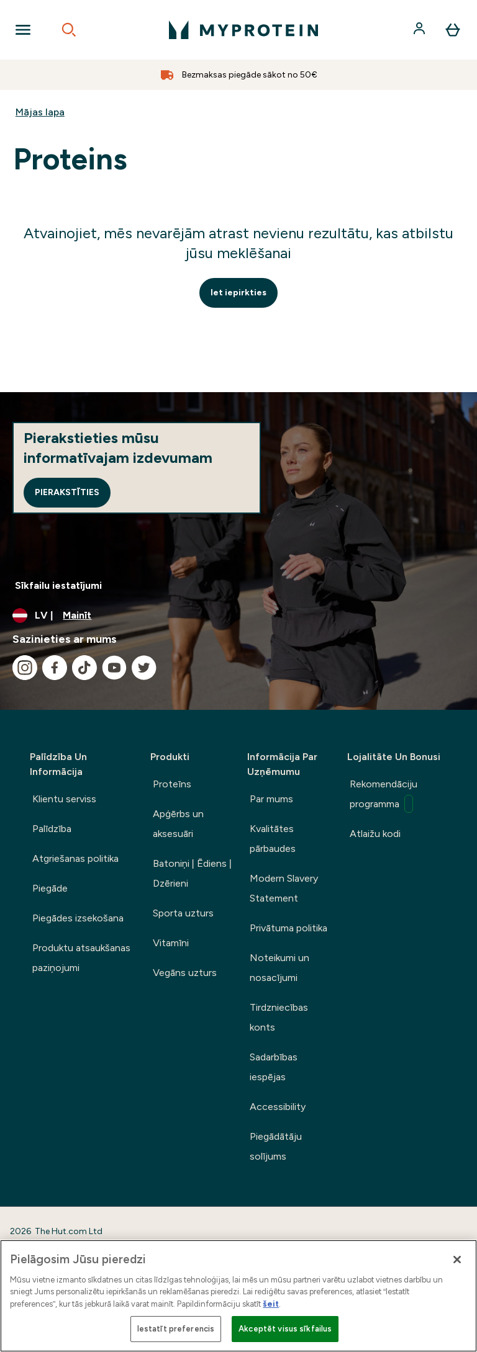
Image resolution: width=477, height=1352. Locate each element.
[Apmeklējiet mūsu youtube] (114, 667)
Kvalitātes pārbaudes (273, 838)
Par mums (271, 799)
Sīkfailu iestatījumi (58, 585)
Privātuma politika (288, 928)
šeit (271, 1304)
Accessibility (278, 1106)
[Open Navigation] (23, 30)
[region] (238, 1296)
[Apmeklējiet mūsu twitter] (144, 667)
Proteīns (172, 784)
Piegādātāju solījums (276, 1146)
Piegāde (50, 888)
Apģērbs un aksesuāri (178, 823)
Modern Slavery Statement (284, 888)
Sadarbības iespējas (274, 1067)
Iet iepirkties (238, 292)
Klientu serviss (64, 799)
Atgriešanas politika (75, 858)
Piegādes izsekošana (78, 918)
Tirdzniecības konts (279, 1017)
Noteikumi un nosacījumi (279, 967)
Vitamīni (171, 943)
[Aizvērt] (457, 1259)
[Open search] (69, 29)
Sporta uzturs (183, 913)
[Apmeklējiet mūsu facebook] (54, 667)
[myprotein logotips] (243, 30)
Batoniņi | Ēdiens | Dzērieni (192, 873)
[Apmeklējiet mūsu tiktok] (84, 667)
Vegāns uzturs (185, 972)
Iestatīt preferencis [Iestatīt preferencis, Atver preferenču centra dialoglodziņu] (176, 1328)
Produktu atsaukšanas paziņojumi (81, 958)
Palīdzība (51, 829)
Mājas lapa (40, 112)
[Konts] (420, 29)
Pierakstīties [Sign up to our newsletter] (67, 492)
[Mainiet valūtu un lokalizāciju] (238, 615)
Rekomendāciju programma (383, 795)
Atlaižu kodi (375, 833)
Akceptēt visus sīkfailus (285, 1328)
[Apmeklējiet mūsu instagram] (24, 667)
